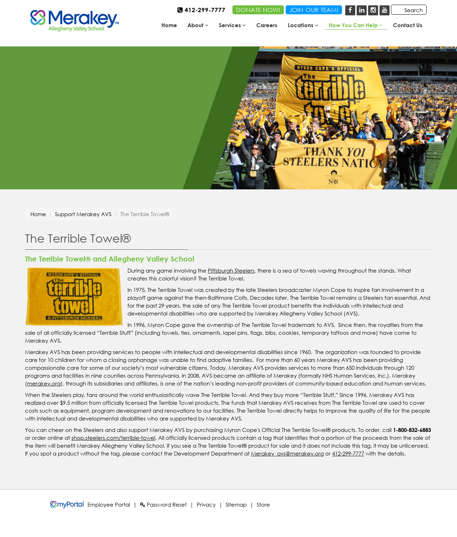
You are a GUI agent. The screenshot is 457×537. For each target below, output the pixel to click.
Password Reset (163, 504)
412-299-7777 (348, 453)
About (198, 25)
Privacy (206, 504)
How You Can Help (356, 25)
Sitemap (236, 504)
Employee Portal (108, 504)
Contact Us (407, 25)
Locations (303, 25)
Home (169, 25)
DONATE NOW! (258, 10)
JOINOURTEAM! (313, 10)
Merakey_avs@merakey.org (287, 453)
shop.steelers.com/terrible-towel (113, 437)
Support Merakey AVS (83, 214)
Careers (266, 25)
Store (263, 504)
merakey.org (44, 383)
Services (232, 25)
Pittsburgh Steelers (231, 270)
